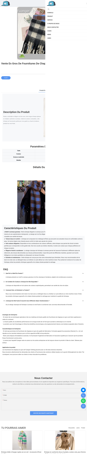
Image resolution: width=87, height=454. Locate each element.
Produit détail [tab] (43, 90)
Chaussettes (71, 427)
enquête (6, 77)
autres (78, 427)
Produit (83, 427)
